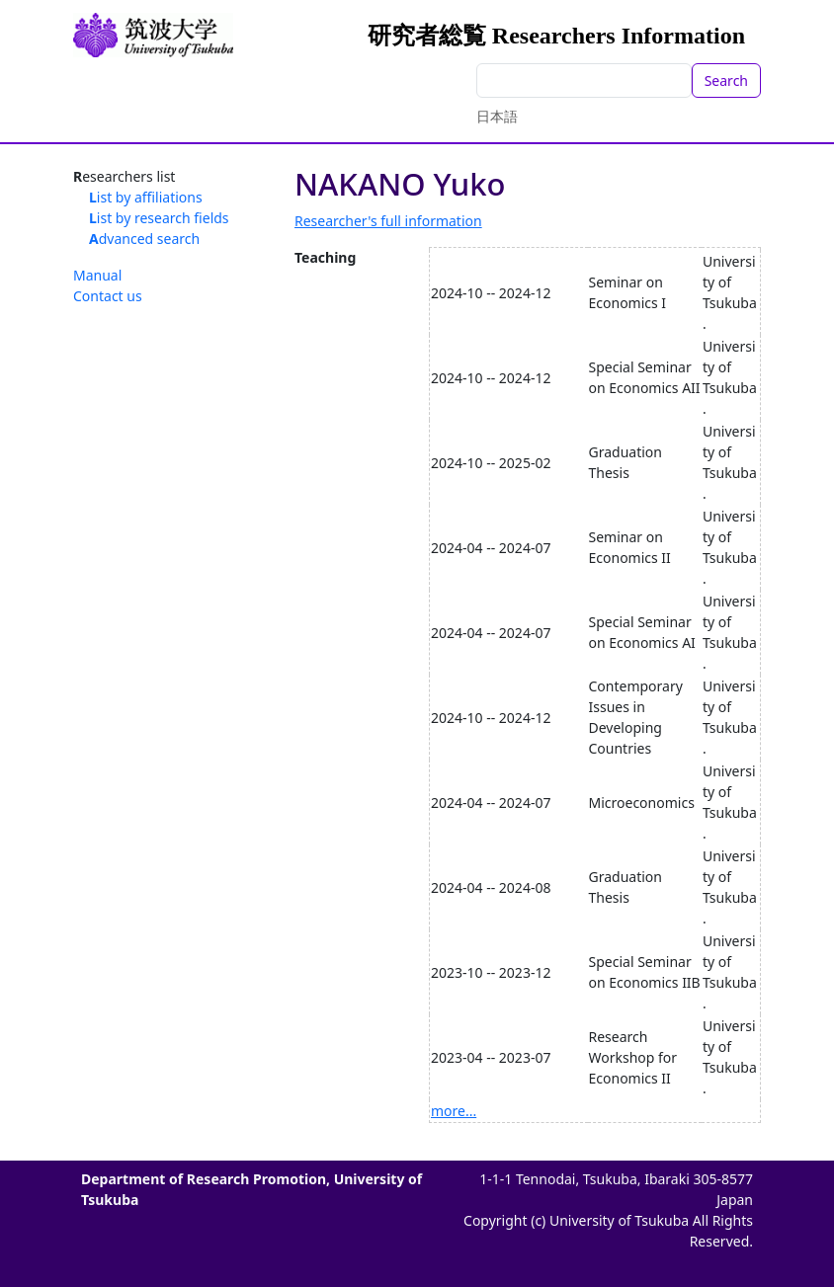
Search (726, 80)
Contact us (107, 295)
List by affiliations (146, 197)
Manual (97, 275)
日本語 (497, 116)
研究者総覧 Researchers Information (556, 35)
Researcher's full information (388, 220)
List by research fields (159, 217)
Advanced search (144, 238)
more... (453, 1110)
